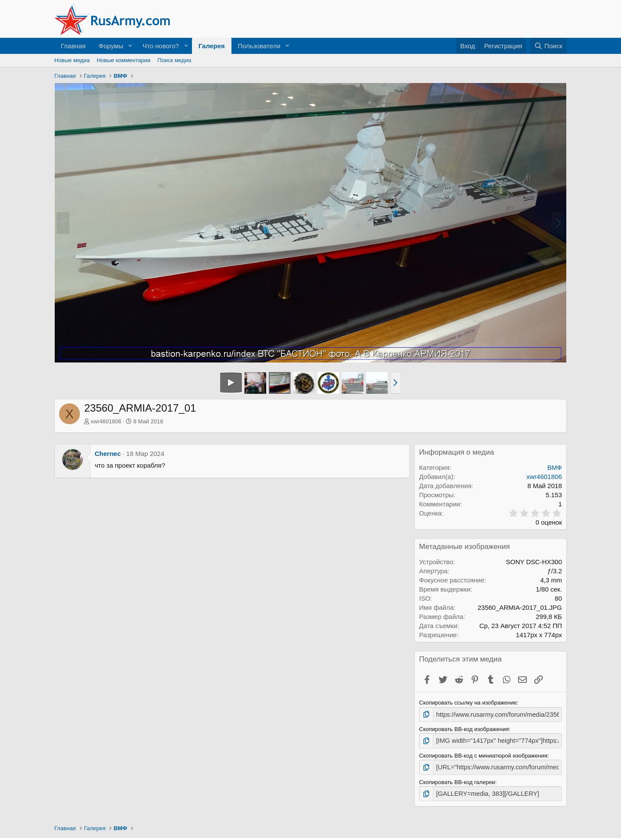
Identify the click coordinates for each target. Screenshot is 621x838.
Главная (73, 46)
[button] (130, 46)
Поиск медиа (175, 60)
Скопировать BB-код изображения (464, 728)
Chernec (108, 453)
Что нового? (160, 46)
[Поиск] (548, 46)
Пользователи (259, 46)
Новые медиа (72, 60)
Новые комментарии (124, 60)
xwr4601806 (106, 421)
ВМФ (554, 467)
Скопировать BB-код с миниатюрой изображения (483, 753)
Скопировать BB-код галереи (457, 778)
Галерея (211, 46)
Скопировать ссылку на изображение (468, 702)
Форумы (111, 46)
